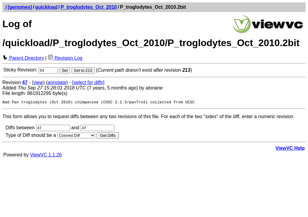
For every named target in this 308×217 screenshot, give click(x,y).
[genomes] (20, 7)
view (38, 82)
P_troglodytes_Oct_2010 (89, 7)
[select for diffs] (88, 82)
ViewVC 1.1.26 (46, 155)
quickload (46, 7)
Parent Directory (23, 58)
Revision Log (65, 58)
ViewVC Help (290, 149)
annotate (56, 82)
